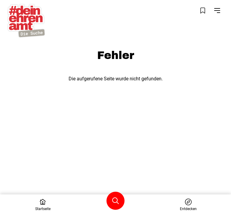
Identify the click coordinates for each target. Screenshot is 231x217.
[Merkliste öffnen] (203, 10)
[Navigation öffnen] (217, 10)
